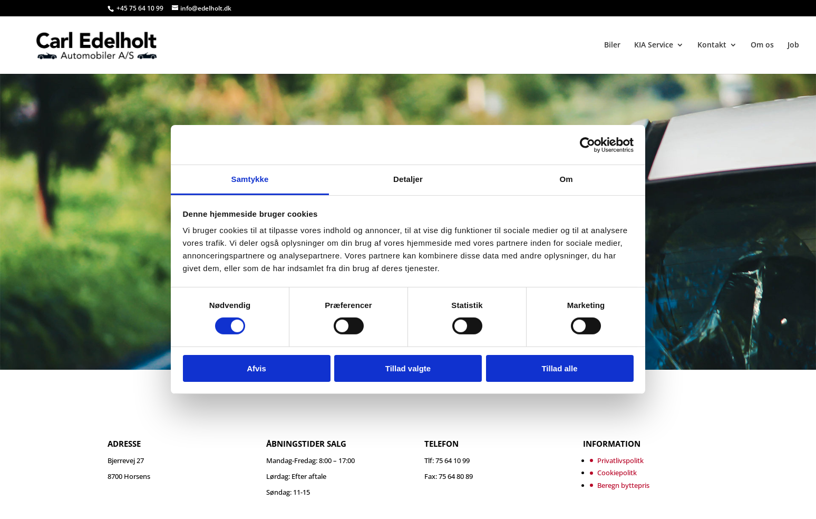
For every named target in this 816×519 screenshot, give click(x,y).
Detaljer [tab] (408, 179)
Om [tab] (565, 179)
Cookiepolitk (617, 472)
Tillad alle (559, 368)
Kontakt (711, 45)
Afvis (256, 368)
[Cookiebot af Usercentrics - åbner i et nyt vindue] (587, 144)
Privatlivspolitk (620, 460)
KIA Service (653, 45)
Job (793, 45)
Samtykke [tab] (250, 179)
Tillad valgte (408, 368)
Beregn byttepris (623, 485)
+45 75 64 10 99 (140, 8)
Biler (612, 45)
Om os (762, 45)
